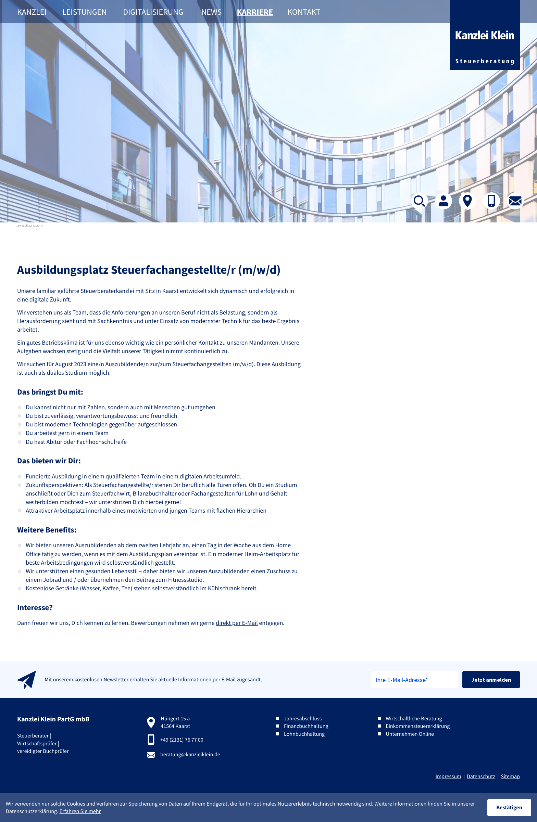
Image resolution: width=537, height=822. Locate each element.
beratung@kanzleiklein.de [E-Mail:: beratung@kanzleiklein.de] (190, 754)
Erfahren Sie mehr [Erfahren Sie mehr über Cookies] (80, 811)
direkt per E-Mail (237, 623)
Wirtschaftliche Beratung (414, 718)
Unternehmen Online (410, 734)
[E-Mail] (414, 679)
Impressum (448, 776)
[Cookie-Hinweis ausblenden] (509, 807)
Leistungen (84, 12)
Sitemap (510, 776)
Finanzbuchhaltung (306, 726)
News (211, 12)
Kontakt (303, 12)
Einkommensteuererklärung (418, 726)
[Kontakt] (467, 200)
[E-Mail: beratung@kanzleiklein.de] (515, 200)
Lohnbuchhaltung (304, 734)
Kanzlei (32, 12)
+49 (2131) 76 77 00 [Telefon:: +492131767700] (181, 739)
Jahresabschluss (303, 718)
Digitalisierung (153, 12)
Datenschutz (481, 776)
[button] (491, 200)
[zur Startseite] (485, 35)
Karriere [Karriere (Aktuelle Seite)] (255, 12)
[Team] (443, 200)
